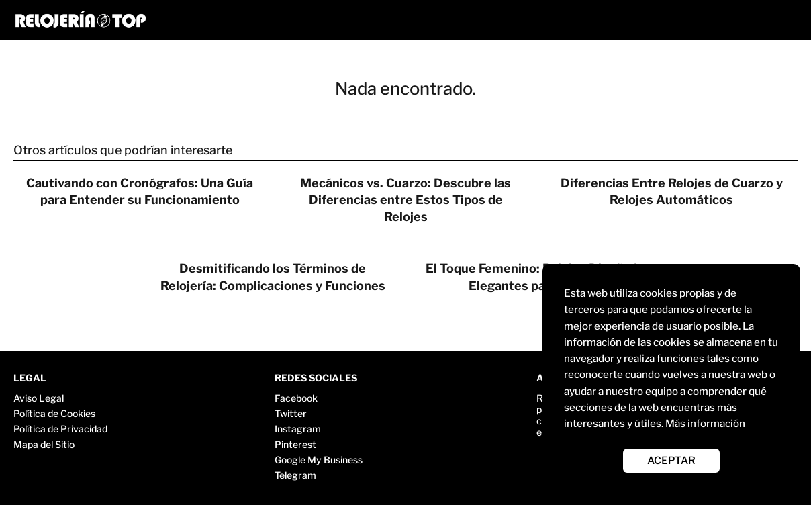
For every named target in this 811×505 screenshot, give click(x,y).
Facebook (296, 398)
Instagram (298, 428)
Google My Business (319, 459)
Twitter (291, 413)
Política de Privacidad (60, 428)
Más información (705, 423)
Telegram (295, 475)
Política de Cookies (54, 413)
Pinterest (295, 444)
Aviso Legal (38, 398)
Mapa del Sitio (44, 444)
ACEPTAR (671, 460)
